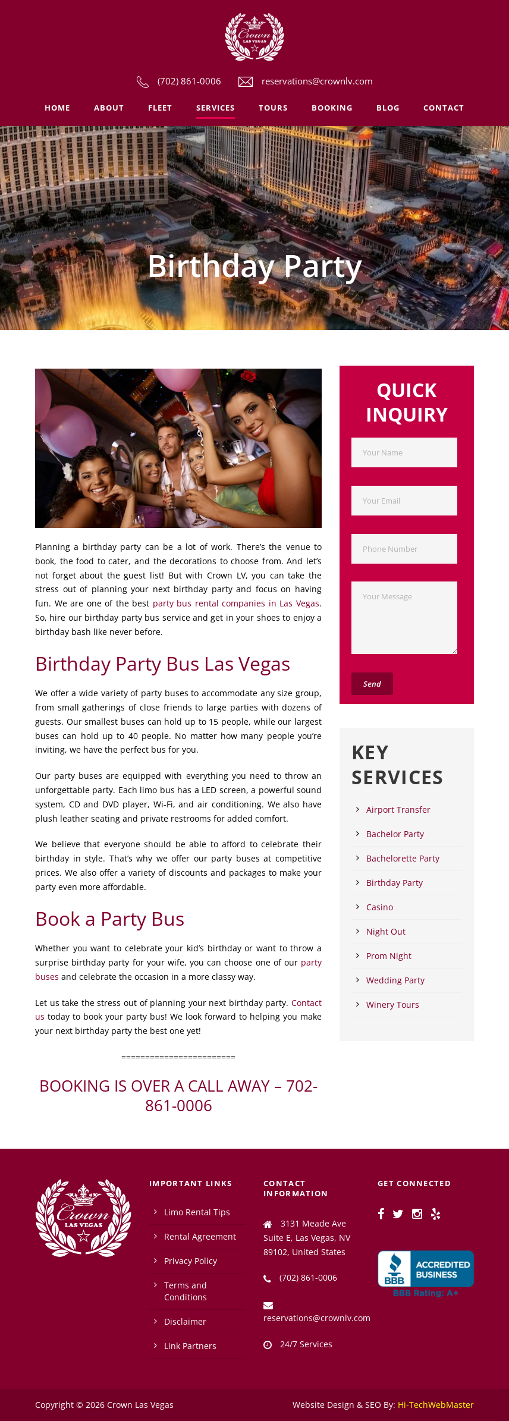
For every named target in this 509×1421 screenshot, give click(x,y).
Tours (273, 107)
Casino (379, 907)
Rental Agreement (200, 1236)
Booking (332, 107)
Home (57, 107)
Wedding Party (395, 980)
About (109, 107)
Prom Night (388, 955)
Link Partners (190, 1345)
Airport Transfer (398, 809)
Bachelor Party (395, 834)
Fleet (160, 107)
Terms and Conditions (185, 1291)
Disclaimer (185, 1321)
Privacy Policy (190, 1260)
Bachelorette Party (402, 858)
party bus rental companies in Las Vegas (236, 603)
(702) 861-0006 (189, 81)
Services (215, 107)
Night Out (386, 931)
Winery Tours (392, 1004)
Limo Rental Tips (197, 1212)
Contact (443, 107)
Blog (388, 107)
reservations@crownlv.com (317, 81)
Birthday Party (394, 882)
